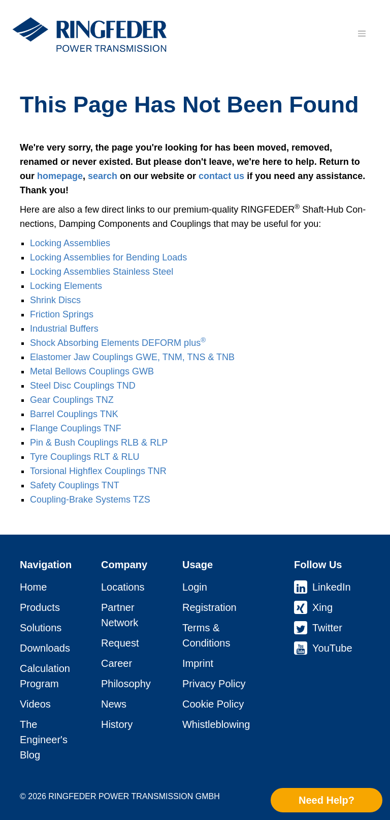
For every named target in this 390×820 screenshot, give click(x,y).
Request (120, 643)
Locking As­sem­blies (70, 243)
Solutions (40, 627)
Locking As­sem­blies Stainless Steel (101, 272)
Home (33, 587)
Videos (35, 704)
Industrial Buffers (64, 329)
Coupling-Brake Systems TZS (90, 499)
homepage (60, 176)
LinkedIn (331, 587)
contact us (221, 176)
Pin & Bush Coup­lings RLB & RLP (99, 442)
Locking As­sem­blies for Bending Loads (108, 257)
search (102, 176)
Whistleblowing (216, 724)
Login (194, 587)
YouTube (332, 648)
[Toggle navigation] (361, 33)
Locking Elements (66, 286)
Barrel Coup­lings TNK (74, 414)
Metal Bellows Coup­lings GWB (92, 371)
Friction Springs (61, 314)
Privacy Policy (213, 683)
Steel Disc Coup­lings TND (83, 385)
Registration (209, 607)
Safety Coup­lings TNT (74, 485)
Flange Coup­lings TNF (75, 428)
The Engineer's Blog (44, 739)
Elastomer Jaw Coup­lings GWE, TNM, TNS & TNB (132, 357)
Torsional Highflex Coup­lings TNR (98, 471)
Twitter (327, 627)
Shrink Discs (55, 300)
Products (40, 607)
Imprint (197, 663)
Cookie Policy (213, 704)
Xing (322, 607)
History (117, 724)
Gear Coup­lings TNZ (72, 400)
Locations (123, 587)
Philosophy (126, 683)
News (113, 704)
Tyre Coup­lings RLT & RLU (84, 457)
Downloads (45, 648)
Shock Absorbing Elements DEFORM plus (118, 343)
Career (116, 663)
